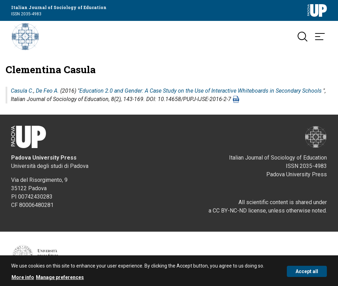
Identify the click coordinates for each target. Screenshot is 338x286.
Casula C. (22, 90)
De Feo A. (47, 90)
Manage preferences (60, 278)
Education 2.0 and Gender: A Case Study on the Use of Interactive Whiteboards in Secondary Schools (200, 90)
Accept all (307, 272)
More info (22, 278)
